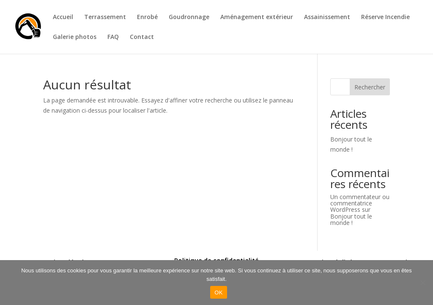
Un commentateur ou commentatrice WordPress (359, 203)
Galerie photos (74, 37)
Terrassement (105, 17)
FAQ (113, 37)
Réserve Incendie (385, 17)
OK (218, 292)
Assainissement (327, 17)
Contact (142, 37)
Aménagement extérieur (256, 17)
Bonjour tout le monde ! (351, 219)
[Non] (422, 282)
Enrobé (147, 17)
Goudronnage (189, 17)
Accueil (63, 17)
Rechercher (369, 87)
